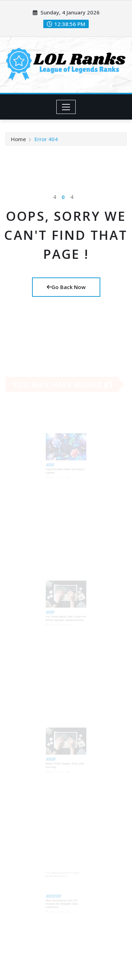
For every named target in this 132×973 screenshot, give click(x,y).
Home (18, 139)
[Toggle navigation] (66, 107)
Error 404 (46, 139)
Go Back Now (66, 286)
